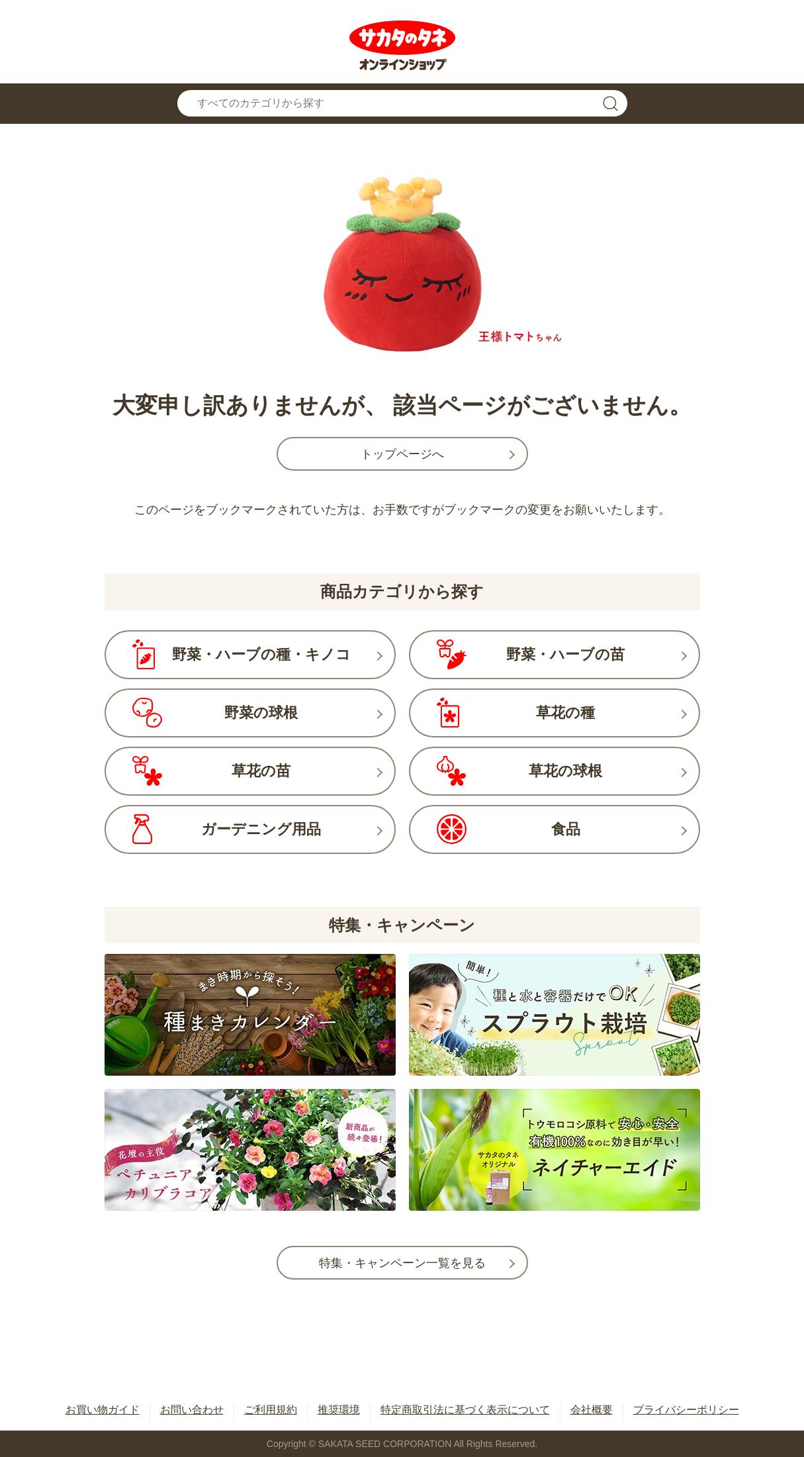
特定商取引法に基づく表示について (465, 1409)
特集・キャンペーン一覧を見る (402, 1263)
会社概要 (591, 1409)
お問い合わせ (192, 1409)
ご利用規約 (270, 1409)
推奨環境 (339, 1409)
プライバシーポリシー (686, 1409)
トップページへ (402, 454)
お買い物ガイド (103, 1409)
